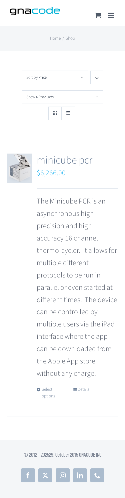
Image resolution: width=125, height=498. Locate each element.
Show (40, 97)
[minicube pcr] (19, 168)
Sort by (36, 77)
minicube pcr (64, 160)
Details (83, 389)
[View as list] (68, 113)
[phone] (97, 475)
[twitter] (45, 475)
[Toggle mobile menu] (111, 15)
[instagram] (63, 475)
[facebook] (28, 475)
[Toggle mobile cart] (98, 15)
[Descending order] (96, 77)
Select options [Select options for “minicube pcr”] (48, 392)
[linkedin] (80, 475)
